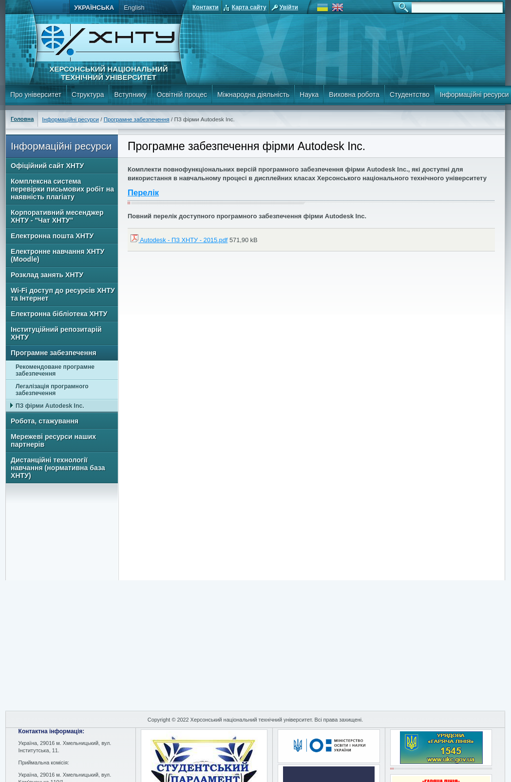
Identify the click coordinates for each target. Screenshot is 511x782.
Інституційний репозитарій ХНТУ (56, 333)
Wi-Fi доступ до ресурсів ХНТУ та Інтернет (63, 294)
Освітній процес (182, 94)
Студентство (410, 94)
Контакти (205, 7)
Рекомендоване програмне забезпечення (55, 370)
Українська (94, 7)
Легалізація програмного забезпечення (52, 390)
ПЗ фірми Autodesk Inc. (50, 405)
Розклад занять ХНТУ (47, 275)
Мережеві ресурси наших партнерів (53, 440)
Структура (88, 94)
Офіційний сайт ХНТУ (47, 166)
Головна (22, 119)
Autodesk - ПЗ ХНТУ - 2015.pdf (179, 240)
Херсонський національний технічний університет (108, 73)
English (134, 7)
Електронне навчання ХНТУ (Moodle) (57, 255)
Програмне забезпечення (137, 119)
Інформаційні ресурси (70, 119)
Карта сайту (249, 7)
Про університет (35, 94)
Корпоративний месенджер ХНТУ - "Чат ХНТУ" (57, 216)
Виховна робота (354, 94)
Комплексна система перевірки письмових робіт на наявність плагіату (62, 189)
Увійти (289, 7)
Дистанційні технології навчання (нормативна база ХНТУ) (58, 467)
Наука (309, 94)
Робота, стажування (44, 421)
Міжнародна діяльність (253, 94)
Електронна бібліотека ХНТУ (59, 314)
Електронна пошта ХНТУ (52, 236)
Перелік (143, 192)
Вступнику (130, 94)
